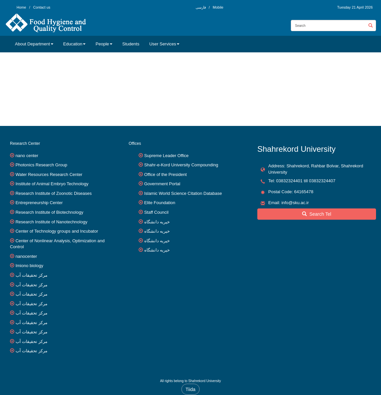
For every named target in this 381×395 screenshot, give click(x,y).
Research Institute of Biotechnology (50, 212)
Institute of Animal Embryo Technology (52, 183)
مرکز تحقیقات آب (31, 275)
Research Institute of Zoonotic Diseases (54, 193)
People (103, 43)
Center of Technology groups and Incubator (57, 231)
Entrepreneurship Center (39, 202)
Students (130, 43)
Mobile (218, 7)
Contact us (41, 7)
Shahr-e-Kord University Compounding (181, 164)
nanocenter (26, 256)
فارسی (201, 7)
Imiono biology (29, 265)
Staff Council (156, 212)
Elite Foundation (159, 202)
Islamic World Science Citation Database (183, 193)
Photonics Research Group (41, 164)
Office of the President (165, 174)
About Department (34, 43)
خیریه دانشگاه (157, 221)
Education (74, 43)
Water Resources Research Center (49, 174)
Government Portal (162, 183)
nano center (27, 155)
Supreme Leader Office (166, 155)
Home (21, 7)
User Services (164, 43)
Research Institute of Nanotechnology (52, 221)
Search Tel (316, 214)
